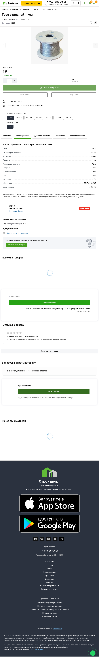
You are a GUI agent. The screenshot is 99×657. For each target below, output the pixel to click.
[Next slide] (95, 45)
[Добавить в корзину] (49, 88)
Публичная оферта (49, 616)
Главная (5, 9)
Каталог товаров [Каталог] (29, 3)
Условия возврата (77, 136)
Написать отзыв (49, 302)
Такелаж (25, 9)
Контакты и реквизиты (49, 589)
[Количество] (9, 80)
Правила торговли (49, 613)
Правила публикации (83, 311)
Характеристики (22, 136)
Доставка (49, 565)
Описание (7, 136)
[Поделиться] (95, 22)
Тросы (35, 9)
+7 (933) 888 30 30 (49, 551)
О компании (49, 579)
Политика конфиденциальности (49, 603)
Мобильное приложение (49, 586)
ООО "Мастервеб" (37, 649)
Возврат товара (50, 572)
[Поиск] (78, 3)
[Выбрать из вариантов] (10, 118)
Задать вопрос (53, 391)
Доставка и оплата (42, 136)
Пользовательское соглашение (49, 606)
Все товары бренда (16, 211)
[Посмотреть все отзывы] (49, 351)
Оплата (49, 569)
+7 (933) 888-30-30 (56, 1)
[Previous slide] (3, 45)
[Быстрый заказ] (73, 95)
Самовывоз (60, 136)
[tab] (47, 60)
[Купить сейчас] (25, 95)
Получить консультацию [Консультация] (16, 245)
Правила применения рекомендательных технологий (49, 610)
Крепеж (15, 9)
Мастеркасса (57, 629)
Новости (49, 582)
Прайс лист (49, 575)
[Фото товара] (49, 45)
